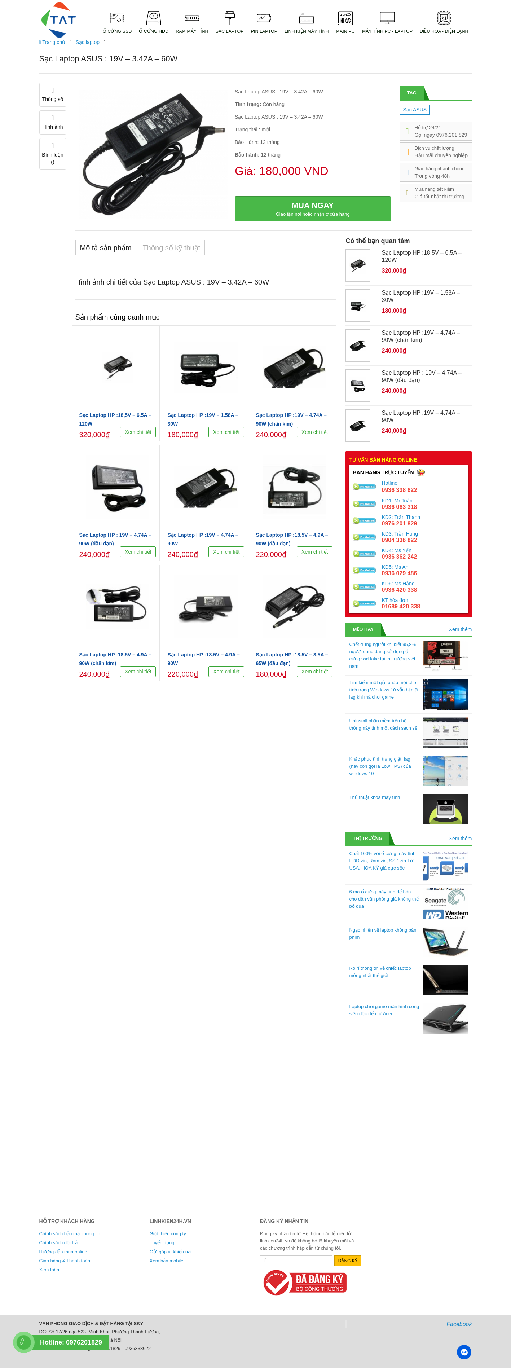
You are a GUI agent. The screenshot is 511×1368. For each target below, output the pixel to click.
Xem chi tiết (138, 432)
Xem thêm (460, 629)
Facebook (459, 1324)
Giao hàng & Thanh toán (64, 1260)
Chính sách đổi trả (58, 1242)
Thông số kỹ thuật (172, 248)
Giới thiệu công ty (168, 1233)
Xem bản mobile (167, 1260)
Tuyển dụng (162, 1242)
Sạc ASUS (415, 110)
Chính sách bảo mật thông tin (69, 1233)
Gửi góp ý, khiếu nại (170, 1251)
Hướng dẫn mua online (63, 1251)
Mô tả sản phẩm (106, 248)
